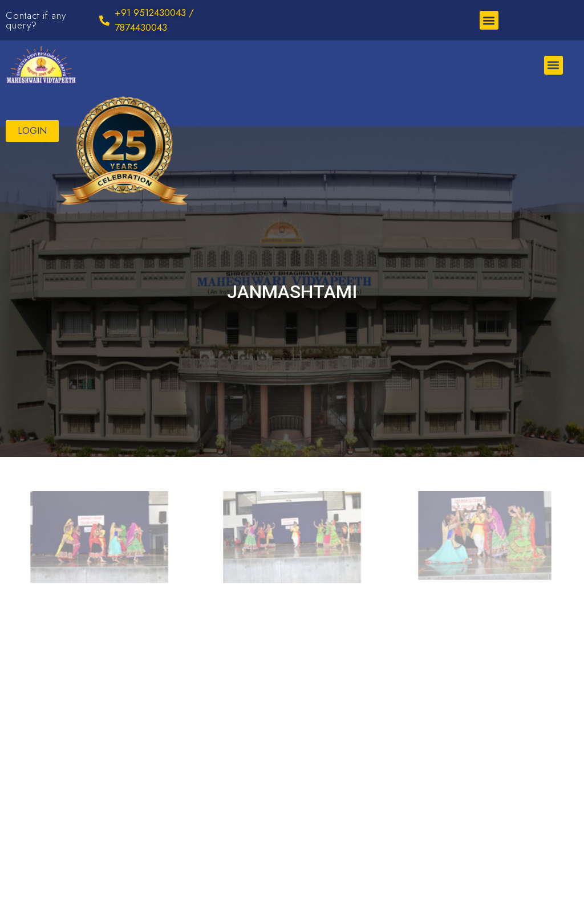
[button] (489, 20)
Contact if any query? (36, 20)
